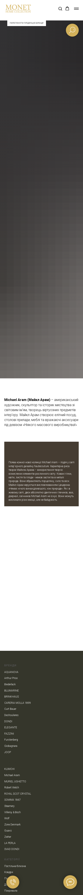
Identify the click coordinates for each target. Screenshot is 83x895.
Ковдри (8, 872)
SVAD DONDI (11, 849)
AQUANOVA (11, 672)
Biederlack (10, 684)
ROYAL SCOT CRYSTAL (17, 793)
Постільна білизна (15, 866)
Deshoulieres (11, 715)
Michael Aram (12, 775)
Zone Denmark (12, 824)
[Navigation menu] (76, 8)
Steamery (9, 806)
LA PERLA (10, 843)
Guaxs (8, 830)
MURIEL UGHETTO (15, 781)
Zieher (7, 836)
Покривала (10, 890)
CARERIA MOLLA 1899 (17, 702)
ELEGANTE (10, 727)
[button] (60, 8)
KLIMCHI (9, 769)
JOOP (7, 752)
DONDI (8, 721)
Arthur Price (11, 678)
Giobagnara (10, 745)
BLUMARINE (11, 690)
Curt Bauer (10, 708)
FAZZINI (9, 733)
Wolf (6, 818)
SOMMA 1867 (12, 799)
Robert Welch (11, 787)
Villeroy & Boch (12, 812)
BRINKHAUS (11, 696)
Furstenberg (11, 739)
